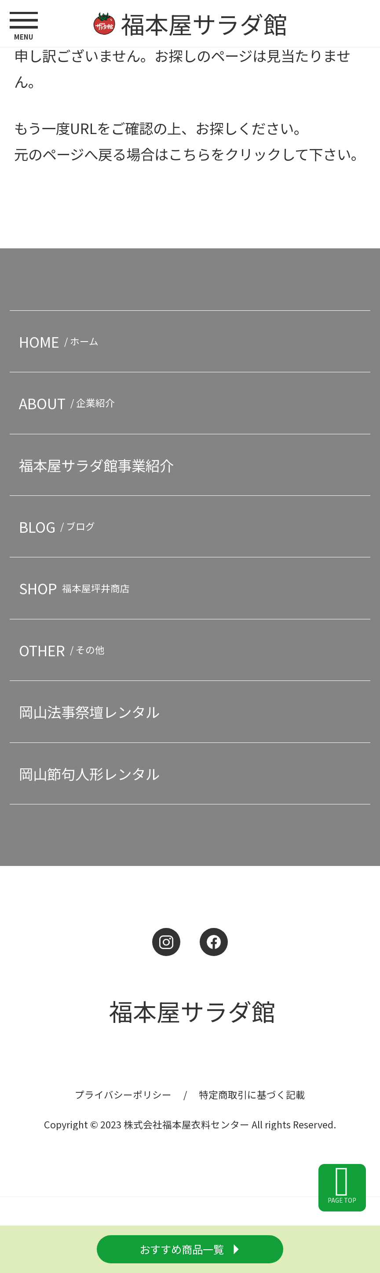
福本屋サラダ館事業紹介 (96, 465)
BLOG (59, 526)
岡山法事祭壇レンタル (89, 711)
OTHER (64, 650)
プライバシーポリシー (123, 1094)
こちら (189, 153)
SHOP (77, 588)
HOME (61, 341)
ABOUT (69, 403)
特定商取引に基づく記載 (252, 1094)
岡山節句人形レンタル (89, 773)
